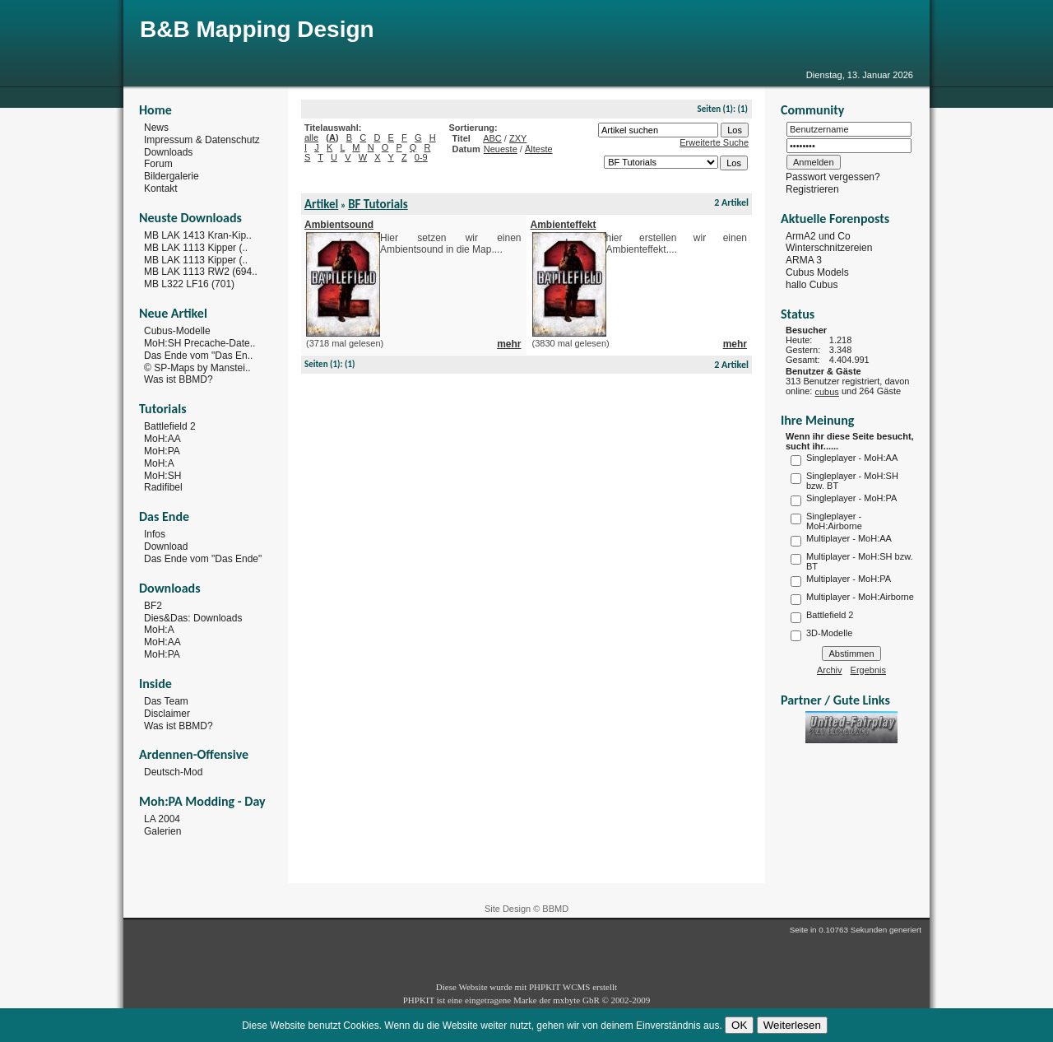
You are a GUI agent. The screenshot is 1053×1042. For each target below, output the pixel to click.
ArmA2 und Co (818, 235)
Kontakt (161, 188)
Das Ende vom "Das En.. (198, 355)
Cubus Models (817, 272)
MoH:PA (162, 451)
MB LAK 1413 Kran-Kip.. (198, 235)
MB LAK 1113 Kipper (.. (196, 248)
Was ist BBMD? (178, 379)
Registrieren (812, 189)
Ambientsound (338, 224)
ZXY (517, 138)
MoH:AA (162, 438)
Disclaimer (167, 713)
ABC (492, 138)
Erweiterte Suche (714, 142)
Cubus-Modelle (177, 331)
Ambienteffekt (563, 224)
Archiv (829, 670)
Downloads (168, 151)
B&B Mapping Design (257, 29)
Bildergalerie (171, 176)
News (156, 127)
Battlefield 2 (170, 426)
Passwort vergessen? (833, 177)
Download (166, 546)
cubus (826, 392)
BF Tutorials (378, 204)
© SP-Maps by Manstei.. (197, 367)
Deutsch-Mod (173, 772)
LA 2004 (162, 819)
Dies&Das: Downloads (193, 617)
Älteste (539, 149)
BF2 (153, 606)
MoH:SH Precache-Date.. (199, 343)
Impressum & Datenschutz (202, 140)
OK (739, 1025)
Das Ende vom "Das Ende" (203, 559)
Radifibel (163, 487)
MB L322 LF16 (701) (189, 284)
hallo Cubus (811, 285)
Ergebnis (868, 670)
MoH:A (159, 463)
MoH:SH (162, 475)
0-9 (421, 157)
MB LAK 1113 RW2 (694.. (200, 271)
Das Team (166, 701)
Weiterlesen (792, 1025)
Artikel (321, 204)
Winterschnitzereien (829, 248)
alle (311, 137)
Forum (158, 164)
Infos (154, 534)
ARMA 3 (804, 260)
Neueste (500, 149)
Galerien (162, 831)
